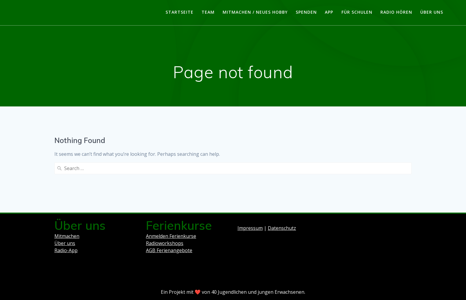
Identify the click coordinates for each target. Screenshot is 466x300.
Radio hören (396, 12)
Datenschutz (282, 228)
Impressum (250, 228)
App (329, 12)
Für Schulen (356, 12)
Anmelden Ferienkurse (171, 236)
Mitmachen (66, 236)
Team (208, 12)
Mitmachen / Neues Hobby (255, 12)
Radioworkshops (164, 243)
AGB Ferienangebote (169, 250)
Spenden (306, 12)
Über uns (431, 12)
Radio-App (66, 250)
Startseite (179, 12)
